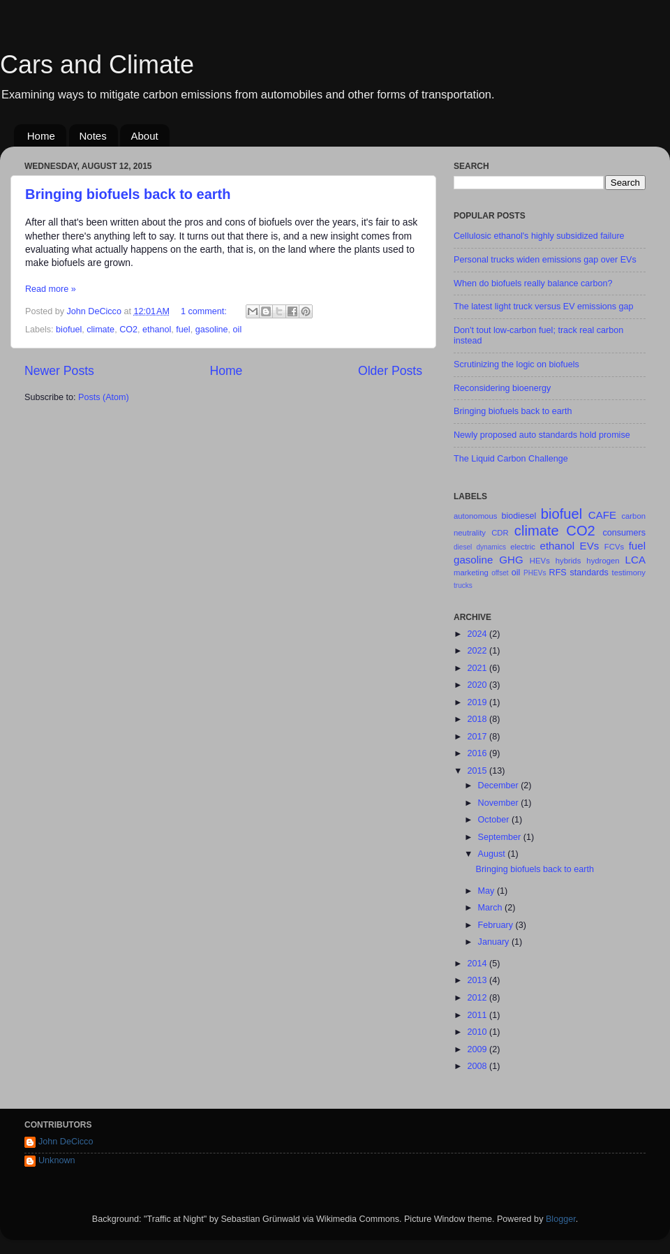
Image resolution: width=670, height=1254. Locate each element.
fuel (183, 329)
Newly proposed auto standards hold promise (542, 435)
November (499, 803)
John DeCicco (65, 1141)
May (487, 891)
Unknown (56, 1160)
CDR (500, 533)
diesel (463, 547)
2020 (478, 685)
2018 (478, 719)
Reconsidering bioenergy (502, 388)
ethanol (156, 329)
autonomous (475, 516)
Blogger (561, 1219)
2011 (478, 1015)
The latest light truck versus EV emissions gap (544, 306)
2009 (478, 1049)
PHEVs (534, 573)
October (495, 820)
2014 (478, 963)
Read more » (50, 289)
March (491, 908)
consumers (624, 533)
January (495, 942)
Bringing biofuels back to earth (127, 194)
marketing (471, 572)
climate (100, 329)
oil (237, 329)
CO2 (128, 329)
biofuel (69, 329)
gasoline (211, 329)
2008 (478, 1066)
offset (499, 573)
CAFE (602, 515)
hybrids (568, 560)
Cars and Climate (97, 64)
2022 (478, 651)
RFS (558, 572)
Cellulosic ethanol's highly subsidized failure (539, 236)
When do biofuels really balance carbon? (533, 283)
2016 (478, 753)
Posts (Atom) (103, 397)
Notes (93, 136)
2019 (478, 702)
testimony (629, 572)
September (500, 837)
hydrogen (602, 560)
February (497, 925)
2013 (478, 980)
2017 (478, 737)
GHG (511, 560)
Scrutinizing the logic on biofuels (516, 364)
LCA (635, 560)
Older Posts (390, 371)
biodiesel (519, 516)
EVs (590, 546)
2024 (478, 634)
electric (522, 547)
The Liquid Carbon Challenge (511, 459)
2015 (478, 771)
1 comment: (205, 311)
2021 (478, 668)
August (493, 854)
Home (41, 136)
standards (589, 572)
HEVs (540, 560)
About (144, 136)
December (499, 785)
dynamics (491, 547)
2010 (478, 1032)
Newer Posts (59, 371)
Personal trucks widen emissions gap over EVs (545, 260)
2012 (478, 998)
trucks (463, 585)
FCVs (614, 547)
